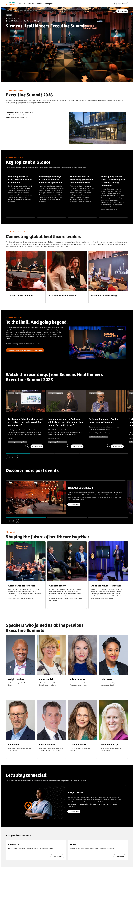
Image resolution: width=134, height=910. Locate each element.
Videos (39, 4)
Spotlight (49, 4)
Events (31, 4)
